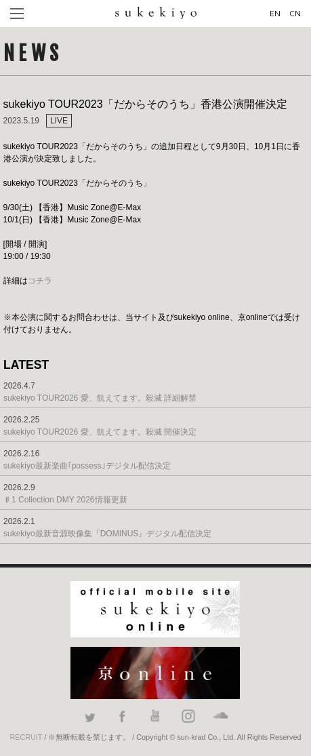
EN (275, 13)
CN (295, 13)
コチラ (40, 280)
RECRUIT (25, 737)
